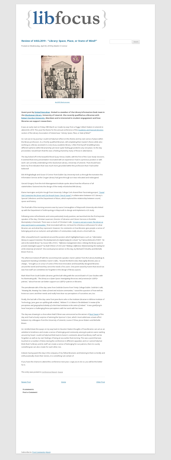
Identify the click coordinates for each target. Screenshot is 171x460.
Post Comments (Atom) (41, 452)
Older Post (100, 382)
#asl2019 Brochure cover (62, 102)
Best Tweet (94, 314)
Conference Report (49, 372)
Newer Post (26, 382)
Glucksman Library (33, 115)
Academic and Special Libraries (90, 130)
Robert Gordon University (33, 118)
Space (60, 372)
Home (63, 382)
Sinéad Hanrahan (42, 112)
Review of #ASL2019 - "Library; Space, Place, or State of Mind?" (59, 40)
